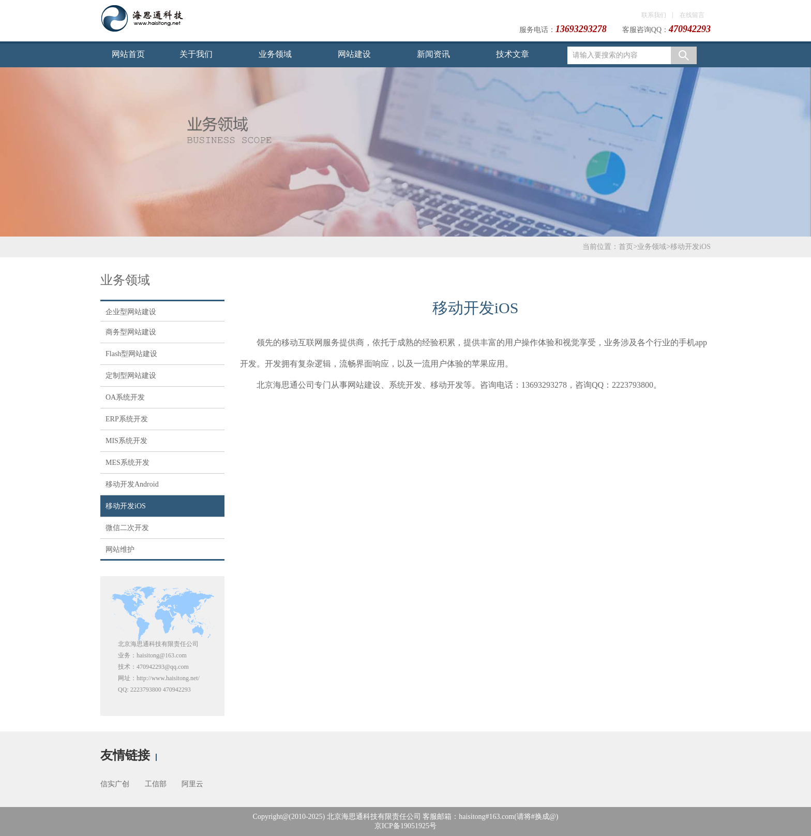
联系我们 (653, 15)
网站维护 (120, 549)
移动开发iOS (690, 247)
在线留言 (692, 15)
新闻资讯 (433, 54)
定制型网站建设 (131, 375)
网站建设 (354, 54)
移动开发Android (132, 484)
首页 (626, 247)
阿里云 (192, 784)
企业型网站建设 (131, 312)
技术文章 (512, 54)
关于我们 (196, 54)
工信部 (156, 784)
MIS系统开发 (126, 441)
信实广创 (114, 784)
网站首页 (128, 54)
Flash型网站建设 (131, 354)
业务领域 (275, 54)
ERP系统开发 (127, 419)
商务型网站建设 (131, 332)
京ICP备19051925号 (405, 826)
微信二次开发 (127, 528)
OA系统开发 (125, 397)
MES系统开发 (127, 462)
